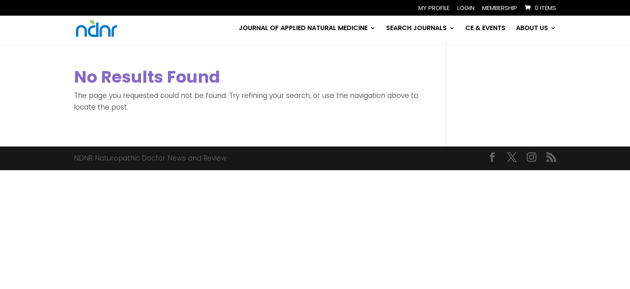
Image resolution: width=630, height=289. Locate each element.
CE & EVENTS (485, 29)
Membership (499, 8)
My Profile (434, 8)
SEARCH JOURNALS (416, 29)
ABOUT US (532, 29)
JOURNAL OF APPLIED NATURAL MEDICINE (303, 29)
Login (466, 8)
